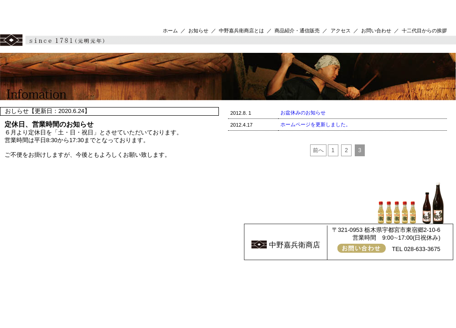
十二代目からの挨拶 (424, 30)
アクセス (341, 30)
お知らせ (198, 30)
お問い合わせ (376, 30)
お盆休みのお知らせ (303, 112)
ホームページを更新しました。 (315, 124)
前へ (318, 150)
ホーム (170, 30)
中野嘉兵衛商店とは (241, 30)
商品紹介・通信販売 (297, 30)
